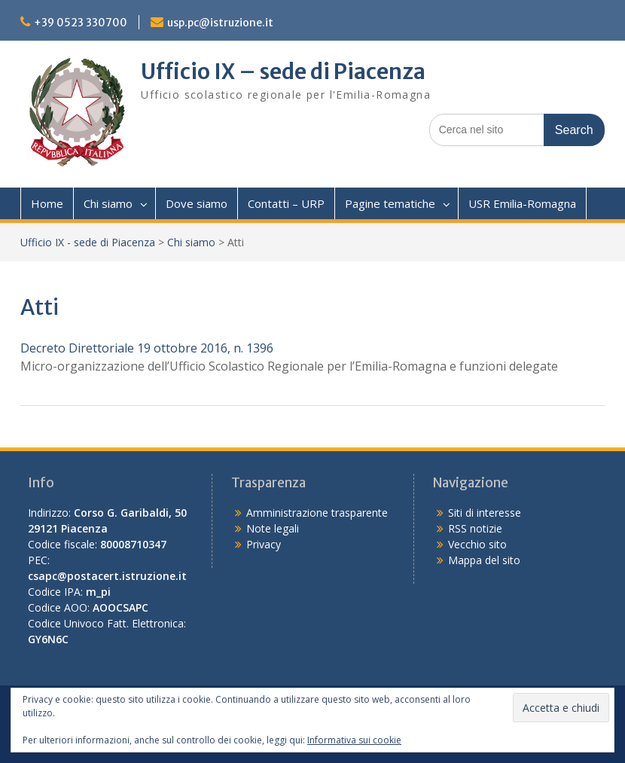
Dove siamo (196, 203)
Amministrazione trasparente (317, 512)
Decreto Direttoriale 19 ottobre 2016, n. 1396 (146, 348)
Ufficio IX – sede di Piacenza (283, 71)
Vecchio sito (477, 544)
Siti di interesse (484, 512)
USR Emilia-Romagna (522, 203)
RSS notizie (475, 528)
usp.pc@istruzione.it (220, 22)
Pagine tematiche (390, 203)
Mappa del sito (484, 560)
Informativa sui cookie (354, 740)
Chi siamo (108, 203)
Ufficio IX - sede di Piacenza (87, 242)
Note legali (272, 528)
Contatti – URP (286, 203)
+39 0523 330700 (80, 22)
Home (47, 203)
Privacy (263, 544)
